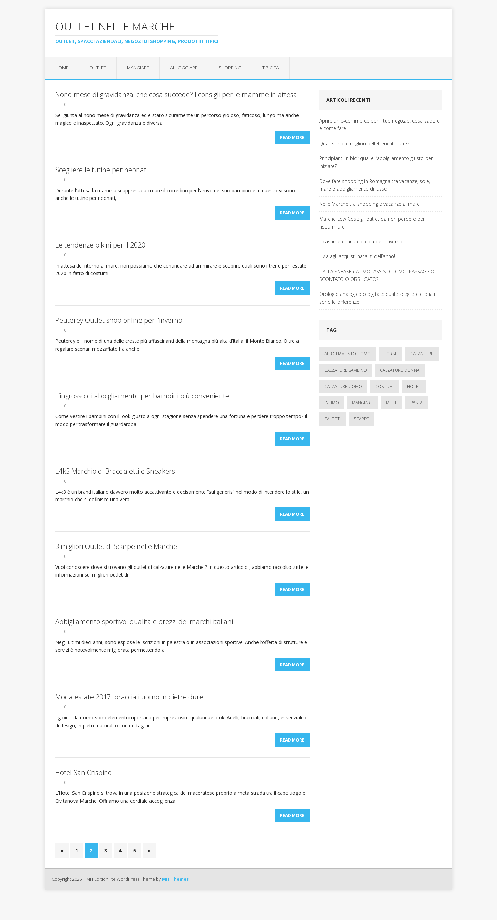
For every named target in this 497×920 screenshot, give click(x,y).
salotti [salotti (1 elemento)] (332, 419)
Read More (292, 140)
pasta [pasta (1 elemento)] (416, 403)
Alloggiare (187, 68)
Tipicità (274, 68)
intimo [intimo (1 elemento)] (331, 403)
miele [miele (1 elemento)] (391, 403)
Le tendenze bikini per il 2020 (100, 249)
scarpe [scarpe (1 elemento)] (361, 419)
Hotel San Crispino (83, 791)
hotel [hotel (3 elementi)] (413, 387)
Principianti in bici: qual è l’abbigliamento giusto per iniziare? (376, 162)
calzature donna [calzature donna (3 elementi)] (399, 371)
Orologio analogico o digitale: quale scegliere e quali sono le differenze (377, 298)
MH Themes (175, 901)
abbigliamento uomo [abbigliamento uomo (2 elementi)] (347, 354)
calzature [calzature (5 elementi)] (421, 354)
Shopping (233, 68)
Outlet (99, 68)
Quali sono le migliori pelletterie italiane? (364, 144)
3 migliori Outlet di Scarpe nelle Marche (116, 559)
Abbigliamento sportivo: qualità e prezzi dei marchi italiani (144, 636)
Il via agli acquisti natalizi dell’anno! (357, 256)
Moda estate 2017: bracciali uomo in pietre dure (129, 714)
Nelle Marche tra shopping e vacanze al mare (369, 204)
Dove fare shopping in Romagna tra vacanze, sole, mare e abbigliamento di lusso (374, 185)
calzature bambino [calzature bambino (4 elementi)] (345, 371)
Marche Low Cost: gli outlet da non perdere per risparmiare (372, 223)
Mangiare (140, 68)
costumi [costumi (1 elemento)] (384, 387)
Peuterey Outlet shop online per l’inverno (118, 327)
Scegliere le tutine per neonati (101, 172)
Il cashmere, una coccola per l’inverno (360, 242)
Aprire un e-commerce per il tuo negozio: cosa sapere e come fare (379, 125)
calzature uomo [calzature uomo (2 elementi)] (343, 387)
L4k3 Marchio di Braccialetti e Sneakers (115, 482)
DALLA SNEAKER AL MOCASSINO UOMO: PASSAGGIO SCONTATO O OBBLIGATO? (377, 276)
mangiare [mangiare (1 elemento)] (362, 403)
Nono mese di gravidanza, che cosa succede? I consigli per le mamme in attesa (176, 94)
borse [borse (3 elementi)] (390, 354)
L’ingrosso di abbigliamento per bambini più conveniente (142, 404)
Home (62, 68)
